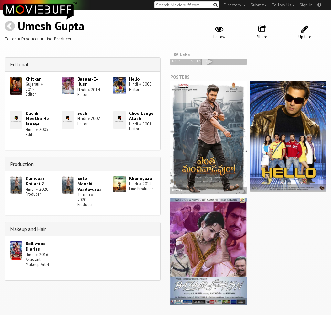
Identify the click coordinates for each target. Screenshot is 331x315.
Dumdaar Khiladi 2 (35, 181)
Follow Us (283, 5)
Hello (134, 79)
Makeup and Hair (28, 229)
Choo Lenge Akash (141, 116)
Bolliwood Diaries (36, 246)
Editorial (19, 64)
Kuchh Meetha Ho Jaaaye (37, 118)
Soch (82, 113)
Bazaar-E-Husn (87, 81)
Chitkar (33, 79)
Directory (235, 5)
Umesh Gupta (51, 25)
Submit (259, 5)
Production (22, 164)
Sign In (306, 5)
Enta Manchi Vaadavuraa (89, 183)
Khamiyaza (140, 178)
